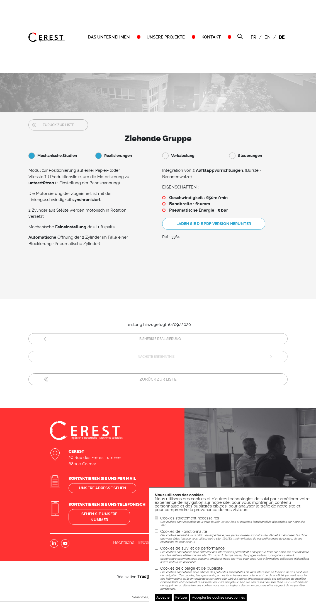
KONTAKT (211, 37)
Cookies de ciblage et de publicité (235, 578)
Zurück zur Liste (58, 125)
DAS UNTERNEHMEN (109, 37)
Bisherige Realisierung (160, 339)
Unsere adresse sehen (102, 488)
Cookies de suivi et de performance (235, 555)
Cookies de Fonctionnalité (235, 536)
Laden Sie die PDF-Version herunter (213, 223)
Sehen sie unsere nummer (99, 517)
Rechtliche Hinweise (133, 542)
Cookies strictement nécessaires (235, 521)
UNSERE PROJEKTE (166, 37)
